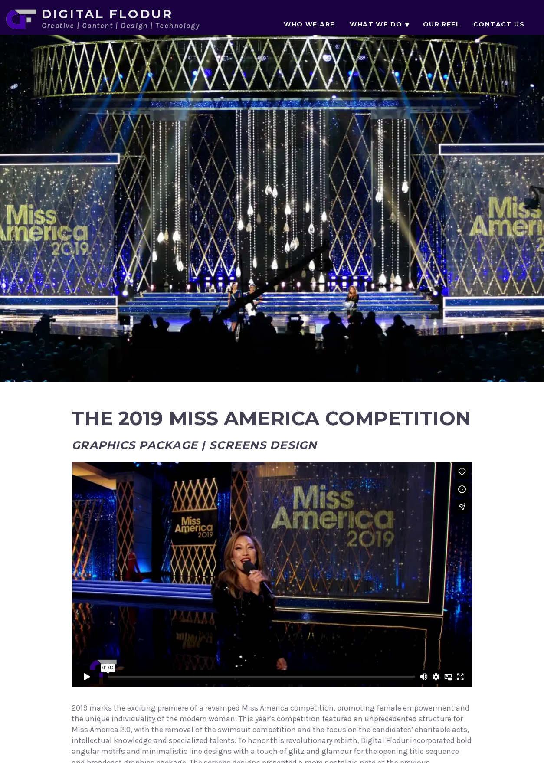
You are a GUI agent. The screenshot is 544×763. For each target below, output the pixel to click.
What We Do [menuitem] (376, 24)
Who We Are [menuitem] (309, 24)
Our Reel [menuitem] (441, 24)
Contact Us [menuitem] (498, 24)
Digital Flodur (107, 14)
